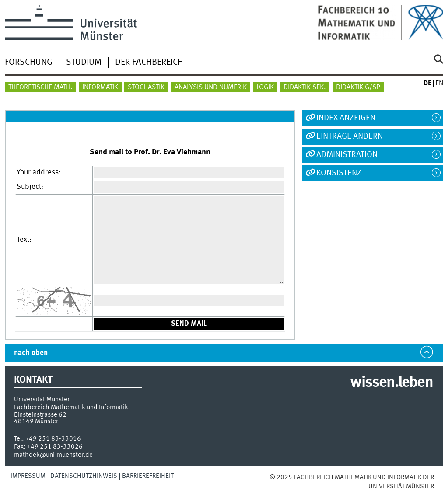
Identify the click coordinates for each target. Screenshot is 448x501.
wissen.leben (391, 383)
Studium (84, 62)
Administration (347, 155)
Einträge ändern (349, 136)
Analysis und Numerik (211, 87)
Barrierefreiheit (148, 476)
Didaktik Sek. (305, 87)
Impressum (28, 476)
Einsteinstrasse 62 (40, 414)
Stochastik (146, 87)
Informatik (100, 87)
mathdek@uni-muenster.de (53, 455)
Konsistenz (338, 173)
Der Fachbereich (149, 62)
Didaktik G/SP (358, 87)
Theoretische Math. (40, 87)
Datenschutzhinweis (83, 476)
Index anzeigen (345, 118)
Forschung (28, 62)
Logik (265, 87)
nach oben (31, 353)
